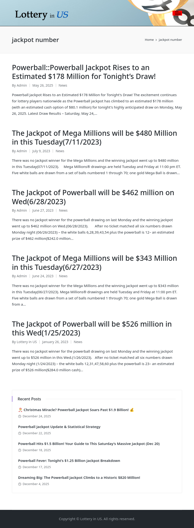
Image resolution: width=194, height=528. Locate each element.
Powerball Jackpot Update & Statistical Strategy (59, 426)
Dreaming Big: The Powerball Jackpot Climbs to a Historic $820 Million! (79, 477)
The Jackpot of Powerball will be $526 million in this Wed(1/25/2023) (92, 328)
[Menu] (177, 13)
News (63, 85)
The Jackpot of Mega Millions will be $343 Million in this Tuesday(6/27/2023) (94, 262)
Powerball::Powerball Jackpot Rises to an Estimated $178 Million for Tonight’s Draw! (84, 72)
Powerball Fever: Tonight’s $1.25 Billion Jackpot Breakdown (69, 460)
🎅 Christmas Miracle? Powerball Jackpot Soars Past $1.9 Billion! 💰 (76, 409)
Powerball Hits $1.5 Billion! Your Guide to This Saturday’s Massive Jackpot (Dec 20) (89, 443)
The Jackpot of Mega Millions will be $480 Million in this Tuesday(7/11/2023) (94, 137)
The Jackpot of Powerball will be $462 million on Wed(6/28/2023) (93, 197)
